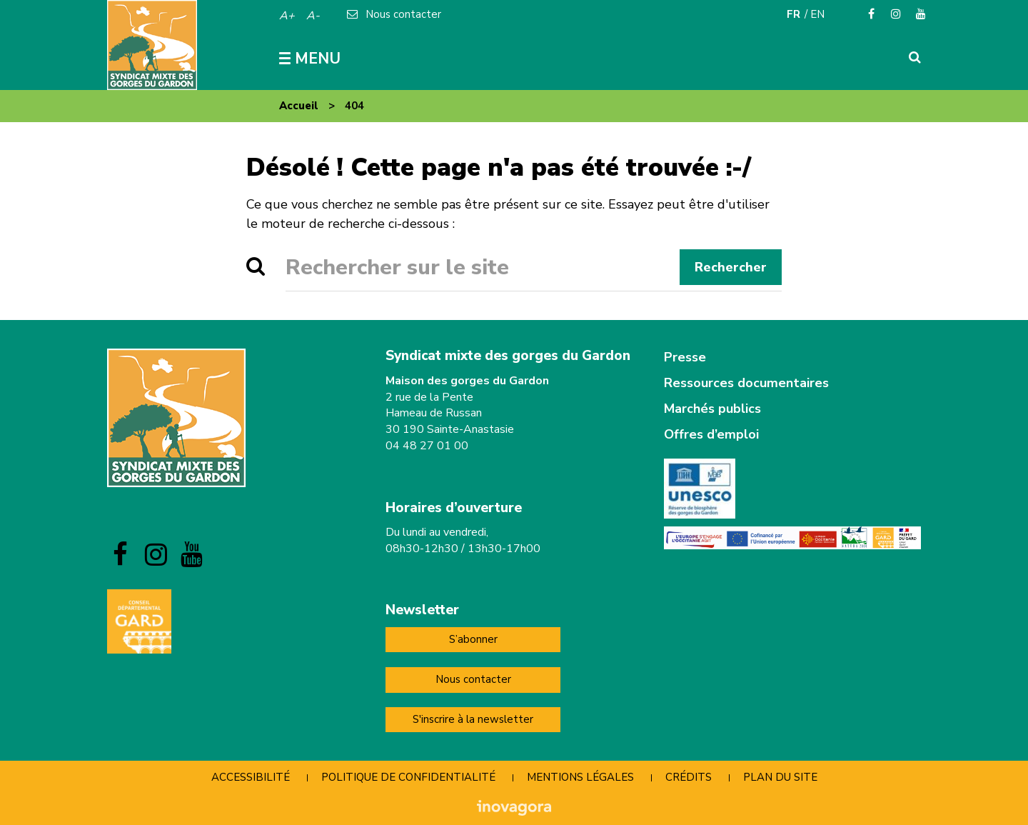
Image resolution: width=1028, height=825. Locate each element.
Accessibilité (250, 777)
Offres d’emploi (711, 434)
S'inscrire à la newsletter (473, 719)
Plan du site (780, 777)
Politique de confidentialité (408, 777)
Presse (685, 357)
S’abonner (473, 639)
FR (793, 14)
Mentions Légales (580, 777)
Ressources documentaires (746, 382)
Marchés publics (712, 408)
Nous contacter (473, 679)
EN (817, 14)
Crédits (688, 777)
